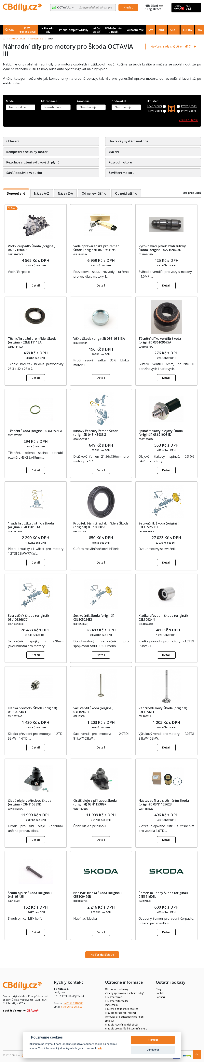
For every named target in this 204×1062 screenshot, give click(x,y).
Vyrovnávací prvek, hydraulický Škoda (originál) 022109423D (162, 248)
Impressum (111, 1005)
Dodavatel (119, 101)
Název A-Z (42, 193)
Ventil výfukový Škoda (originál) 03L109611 (163, 710)
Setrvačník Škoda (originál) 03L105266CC (28, 617)
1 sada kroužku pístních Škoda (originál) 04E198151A (31, 525)
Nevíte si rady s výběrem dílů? (171, 46)
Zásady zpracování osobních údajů (124, 993)
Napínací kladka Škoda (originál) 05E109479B (97, 895)
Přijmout (153, 1039)
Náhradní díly (47, 30)
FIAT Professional (27, 30)
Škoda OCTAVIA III (17, 38)
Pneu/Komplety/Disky (73, 30)
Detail (36, 285)
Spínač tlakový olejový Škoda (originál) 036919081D (161, 433)
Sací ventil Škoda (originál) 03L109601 (93, 710)
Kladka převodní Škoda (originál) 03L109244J (163, 617)
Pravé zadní (188, 111)
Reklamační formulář (116, 1001)
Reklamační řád (113, 997)
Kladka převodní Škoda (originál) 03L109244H (32, 710)
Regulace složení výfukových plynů (33, 162)
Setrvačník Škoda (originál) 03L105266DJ (93, 617)
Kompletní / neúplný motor (27, 152)
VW (150, 30)
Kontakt (160, 993)
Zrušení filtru (188, 120)
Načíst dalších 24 (102, 955)
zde (100, 1048)
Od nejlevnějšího (96, 193)
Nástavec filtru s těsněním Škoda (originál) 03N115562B (164, 802)
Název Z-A (67, 193)
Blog (158, 989)
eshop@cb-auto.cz (71, 1006)
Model (10, 101)
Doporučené (16, 193)
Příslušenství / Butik (113, 30)
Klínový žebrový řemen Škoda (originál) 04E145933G (95, 433)
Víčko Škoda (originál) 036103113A (99, 338)
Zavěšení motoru (121, 173)
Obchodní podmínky (116, 989)
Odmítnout (153, 1049)
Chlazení (12, 141)
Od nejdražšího (130, 193)
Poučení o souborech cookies (121, 1009)
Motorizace (49, 101)
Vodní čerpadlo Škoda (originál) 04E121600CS (31, 248)
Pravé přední (189, 106)
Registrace (154, 9)
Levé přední (154, 106)
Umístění (153, 101)
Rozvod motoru (120, 162)
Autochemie (135, 30)
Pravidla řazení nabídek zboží (121, 1024)
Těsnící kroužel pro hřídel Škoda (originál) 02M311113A (32, 340)
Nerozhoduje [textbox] (17, 107)
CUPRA (187, 30)
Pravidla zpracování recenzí (120, 1012)
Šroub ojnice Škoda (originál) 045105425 (30, 895)
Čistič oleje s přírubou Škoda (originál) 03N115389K (29, 802)
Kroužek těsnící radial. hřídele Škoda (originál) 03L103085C (101, 525)
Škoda (9, 30)
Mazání (113, 152)
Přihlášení (153, 5)
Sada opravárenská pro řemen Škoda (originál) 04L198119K (96, 248)
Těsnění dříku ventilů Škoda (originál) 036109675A (160, 340)
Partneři (160, 997)
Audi (161, 30)
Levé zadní (155, 111)
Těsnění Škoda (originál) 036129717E (35, 431)
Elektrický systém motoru (128, 141)
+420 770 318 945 (73, 1003)
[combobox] (20, 107)
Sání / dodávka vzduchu (24, 173)
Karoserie (82, 101)
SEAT (173, 30)
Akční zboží (97, 30)
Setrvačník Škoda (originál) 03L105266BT (159, 525)
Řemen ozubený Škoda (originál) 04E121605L (163, 895)
